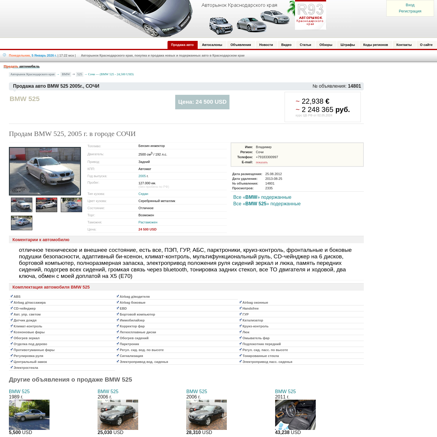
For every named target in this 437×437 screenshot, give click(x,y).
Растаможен (147, 222)
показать (262, 162)
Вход (410, 5)
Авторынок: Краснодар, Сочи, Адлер (203, 18)
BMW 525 (19, 391)
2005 (142, 176)
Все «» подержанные (262, 197)
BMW (66, 74)
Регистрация (410, 11)
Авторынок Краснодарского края (32, 74)
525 (79, 74)
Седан (143, 194)
